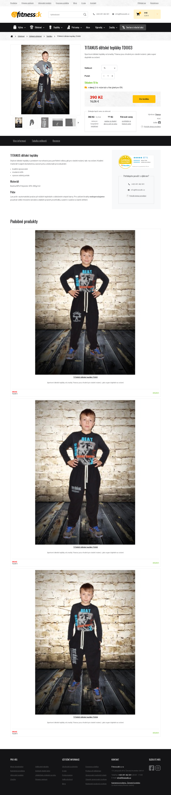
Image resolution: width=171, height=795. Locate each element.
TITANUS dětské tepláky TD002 (85, 547)
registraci (94, 126)
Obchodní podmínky (70, 767)
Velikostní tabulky (42, 767)
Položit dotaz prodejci (151, 126)
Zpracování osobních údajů (96, 775)
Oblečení (21, 36)
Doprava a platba (62, 3)
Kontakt (93, 3)
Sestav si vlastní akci (132, 27)
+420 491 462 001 (101, 14)
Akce (88, 27)
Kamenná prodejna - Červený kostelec (125, 783)
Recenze (56, 140)
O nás (83, 3)
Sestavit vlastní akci (42, 771)
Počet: (87, 76)
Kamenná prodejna (17, 771)
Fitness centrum (28, 3)
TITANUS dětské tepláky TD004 (85, 717)
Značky (113, 27)
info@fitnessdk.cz (120, 14)
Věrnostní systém (44, 3)
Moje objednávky (16, 767)
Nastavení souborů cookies (96, 784)
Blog (75, 3)
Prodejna (13, 3)
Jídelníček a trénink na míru (45, 775)
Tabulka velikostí (39, 140)
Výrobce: (151, 114)
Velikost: (88, 68)
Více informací (19, 140)
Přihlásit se (142, 3)
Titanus (158, 114)
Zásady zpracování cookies (96, 779)
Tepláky (49, 36)
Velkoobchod (67, 779)
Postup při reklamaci (93, 771)
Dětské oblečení (35, 36)
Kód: (159, 119)
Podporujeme (67, 775)
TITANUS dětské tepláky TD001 (85, 377)
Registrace (154, 3)
